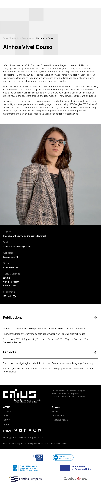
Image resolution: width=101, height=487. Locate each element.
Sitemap (22, 437)
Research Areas (60, 419)
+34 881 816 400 (63, 396)
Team (5, 38)
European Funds (36, 437)
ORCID (6, 278)
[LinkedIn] (20, 431)
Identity (6, 419)
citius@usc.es (82, 396)
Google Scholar (11, 281)
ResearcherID (10, 285)
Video (55, 411)
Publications (58, 415)
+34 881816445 (10, 267)
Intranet (7, 424)
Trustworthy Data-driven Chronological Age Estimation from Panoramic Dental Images (44, 333)
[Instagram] (34, 431)
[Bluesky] (15, 431)
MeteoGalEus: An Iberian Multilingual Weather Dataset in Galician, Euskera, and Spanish (44, 328)
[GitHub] (39, 431)
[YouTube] (30, 431)
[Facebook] (25, 431)
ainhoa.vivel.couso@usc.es (17, 246)
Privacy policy (9, 437)
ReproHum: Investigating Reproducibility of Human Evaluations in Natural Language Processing (48, 363)
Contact (7, 411)
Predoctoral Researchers (22, 38)
